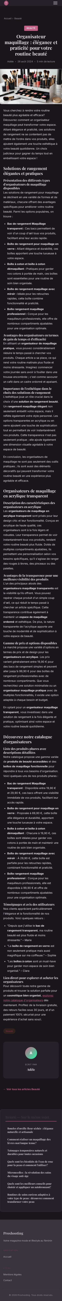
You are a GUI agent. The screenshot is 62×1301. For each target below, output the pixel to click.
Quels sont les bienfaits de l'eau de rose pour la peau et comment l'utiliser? (30, 1163)
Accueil (7, 18)
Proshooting (13, 1233)
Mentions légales (12, 1274)
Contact (7, 1280)
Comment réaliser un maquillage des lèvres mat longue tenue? (29, 1141)
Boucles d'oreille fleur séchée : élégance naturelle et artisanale (30, 1130)
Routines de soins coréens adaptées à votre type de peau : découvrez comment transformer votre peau (30, 1198)
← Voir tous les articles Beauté (21, 1089)
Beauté (18, 18)
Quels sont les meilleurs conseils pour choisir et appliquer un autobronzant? (29, 1185)
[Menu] (55, 3)
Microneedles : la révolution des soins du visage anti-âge (29, 1174)
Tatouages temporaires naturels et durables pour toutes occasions (27, 1152)
